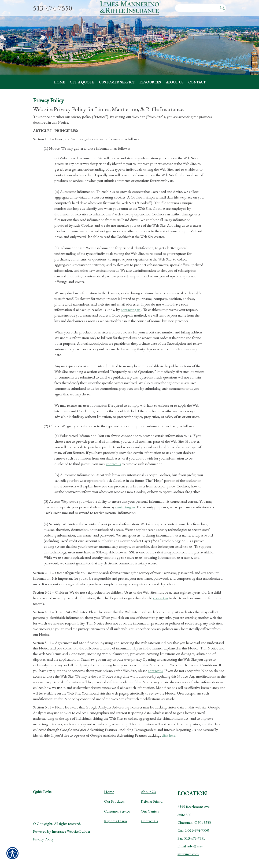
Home (109, 787)
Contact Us (149, 816)
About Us (148, 787)
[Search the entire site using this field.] (196, 8)
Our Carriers (150, 806)
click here (168, 743)
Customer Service (117, 806)
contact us (113, 472)
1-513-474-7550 (197, 826)
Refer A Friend (151, 797)
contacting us (130, 318)
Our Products (114, 797)
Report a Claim (115, 816)
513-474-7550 (52, 8)
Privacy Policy (43, 834)
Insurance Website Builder (71, 827)
